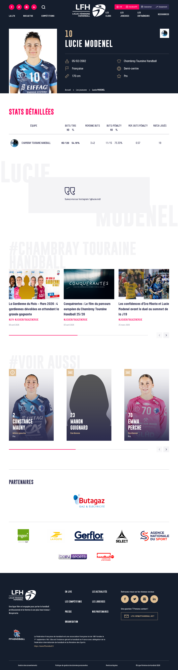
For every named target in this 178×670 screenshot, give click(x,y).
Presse (68, 611)
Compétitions (47, 16)
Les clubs (108, 14)
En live (68, 591)
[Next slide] (166, 335)
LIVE (119, 7)
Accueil (68, 90)
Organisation (71, 621)
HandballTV (131, 7)
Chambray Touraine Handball (140, 61)
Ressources (163, 14)
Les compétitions (73, 601)
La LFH (12, 16)
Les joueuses (124, 14)
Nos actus (28, 16)
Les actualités (99, 591)
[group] (34, 298)
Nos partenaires (100, 611)
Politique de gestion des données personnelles (71, 665)
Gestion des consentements (27, 665)
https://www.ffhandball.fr (44, 646)
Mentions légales (112, 665)
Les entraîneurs (144, 14)
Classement (161, 7)
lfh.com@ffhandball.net (139, 616)
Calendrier (146, 7)
